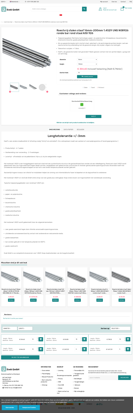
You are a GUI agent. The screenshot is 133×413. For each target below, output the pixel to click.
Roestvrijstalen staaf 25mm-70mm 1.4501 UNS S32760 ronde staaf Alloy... (77, 291)
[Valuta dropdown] (3, 2)
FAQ (131, 2)
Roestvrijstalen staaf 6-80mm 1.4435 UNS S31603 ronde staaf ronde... (99, 291)
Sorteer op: (105, 331)
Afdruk (60, 390)
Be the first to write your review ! (13, 320)
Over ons (114, 2)
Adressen (77, 387)
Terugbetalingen (79, 384)
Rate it (93, 116)
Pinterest (100, 87)
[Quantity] (34, 341)
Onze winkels (46, 372)
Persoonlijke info (79, 372)
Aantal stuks (64, 72)
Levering (60, 372)
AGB (59, 384)
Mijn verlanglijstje (79, 393)
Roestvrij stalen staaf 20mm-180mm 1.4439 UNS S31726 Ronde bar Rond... (33, 291)
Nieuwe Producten (47, 379)
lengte (62, 64)
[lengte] (87, 64)
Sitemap (44, 387)
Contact (123, 2)
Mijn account (104, 2)
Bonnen (76, 390)
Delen (85, 87)
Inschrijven (125, 380)
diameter (63, 59)
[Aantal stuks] (87, 72)
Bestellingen (78, 381)
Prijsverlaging (46, 376)
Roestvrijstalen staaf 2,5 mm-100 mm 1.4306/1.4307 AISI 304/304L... (55, 291)
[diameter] (87, 59)
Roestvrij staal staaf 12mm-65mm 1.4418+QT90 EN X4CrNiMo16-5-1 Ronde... (11, 291)
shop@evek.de (17, 390)
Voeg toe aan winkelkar (40, 341)
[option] (11, 288)
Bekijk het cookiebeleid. (76, 402)
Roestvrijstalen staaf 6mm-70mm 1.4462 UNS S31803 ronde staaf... (121, 291)
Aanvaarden (10, 407)
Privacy (60, 381)
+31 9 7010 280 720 (32, 2)
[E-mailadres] (103, 379)
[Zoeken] (59, 9)
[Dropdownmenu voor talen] (15, 2)
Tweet (92, 87)
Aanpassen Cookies (29, 407)
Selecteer (115, 330)
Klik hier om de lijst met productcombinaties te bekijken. (75, 122)
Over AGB (61, 387)
